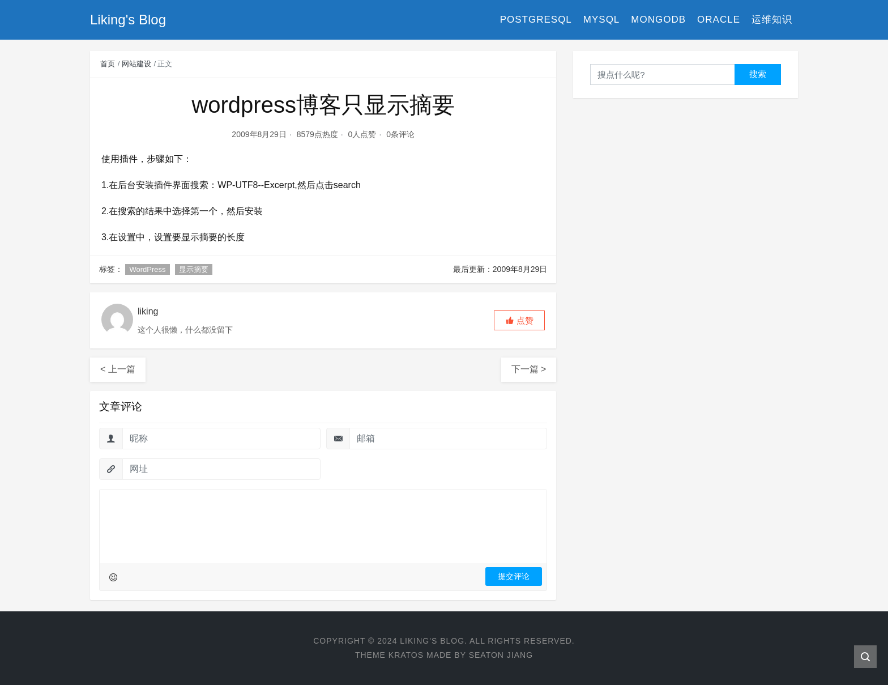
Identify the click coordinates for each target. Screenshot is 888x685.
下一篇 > (529, 369)
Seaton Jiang (501, 655)
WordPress (147, 269)
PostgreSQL (536, 19)
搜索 (757, 74)
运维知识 (772, 19)
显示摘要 (193, 269)
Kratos (406, 655)
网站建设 (136, 63)
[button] (519, 320)
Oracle (718, 19)
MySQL (601, 19)
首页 (107, 63)
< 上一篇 (117, 369)
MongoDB (658, 19)
